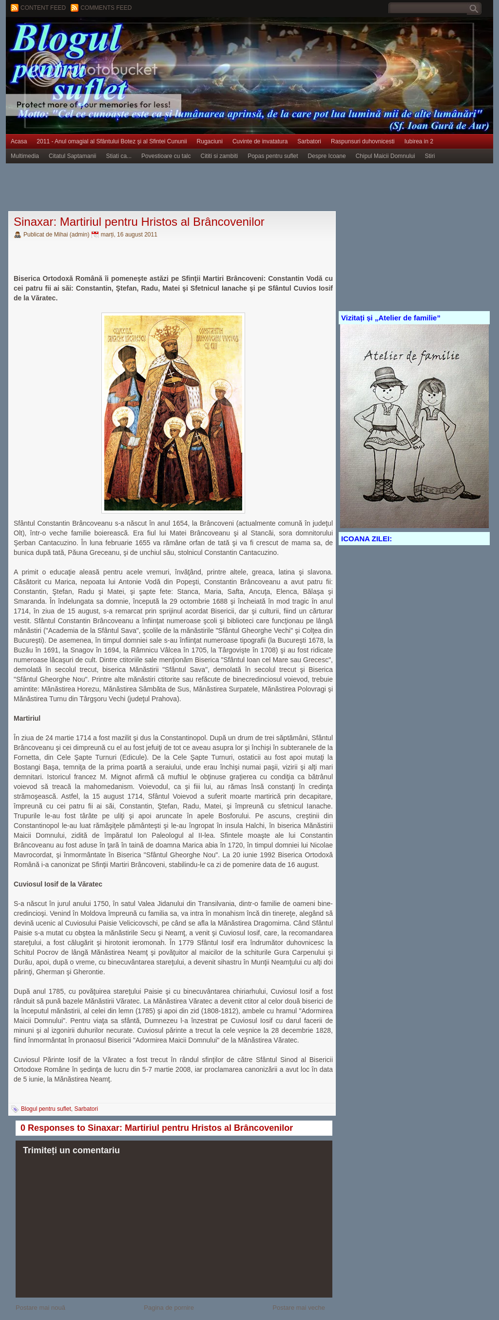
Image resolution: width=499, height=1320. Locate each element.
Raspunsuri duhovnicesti (363, 141)
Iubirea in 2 (418, 141)
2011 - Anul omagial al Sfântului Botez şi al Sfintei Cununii (112, 141)
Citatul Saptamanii (72, 156)
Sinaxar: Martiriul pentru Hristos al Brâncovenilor (139, 221)
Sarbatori (309, 141)
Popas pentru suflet (273, 156)
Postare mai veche (298, 1307)
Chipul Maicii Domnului (385, 156)
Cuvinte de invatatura (260, 141)
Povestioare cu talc (166, 156)
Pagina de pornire (169, 1307)
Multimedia (25, 156)
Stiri (430, 156)
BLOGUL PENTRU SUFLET (115, 36)
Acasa (19, 141)
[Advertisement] (183, 188)
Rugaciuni (210, 141)
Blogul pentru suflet (46, 1108)
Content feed (43, 7)
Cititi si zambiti (219, 156)
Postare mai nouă (40, 1307)
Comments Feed (106, 7)
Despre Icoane (327, 156)
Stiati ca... (119, 156)
